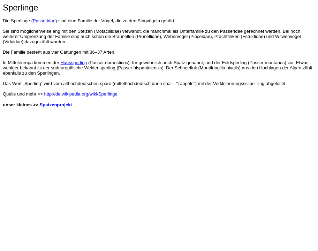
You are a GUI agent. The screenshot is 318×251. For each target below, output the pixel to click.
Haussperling (73, 62)
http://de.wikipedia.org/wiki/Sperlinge (81, 94)
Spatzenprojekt (56, 104)
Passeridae (44, 20)
